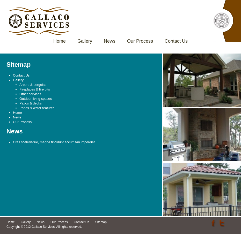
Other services (30, 94)
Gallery (84, 41)
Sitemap (101, 222)
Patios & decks (30, 103)
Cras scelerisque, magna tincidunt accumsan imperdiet (54, 142)
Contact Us (176, 41)
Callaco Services (39, 21)
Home (59, 41)
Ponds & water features (36, 108)
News (109, 41)
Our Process (140, 41)
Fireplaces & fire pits (34, 89)
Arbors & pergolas (32, 85)
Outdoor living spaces (35, 99)
